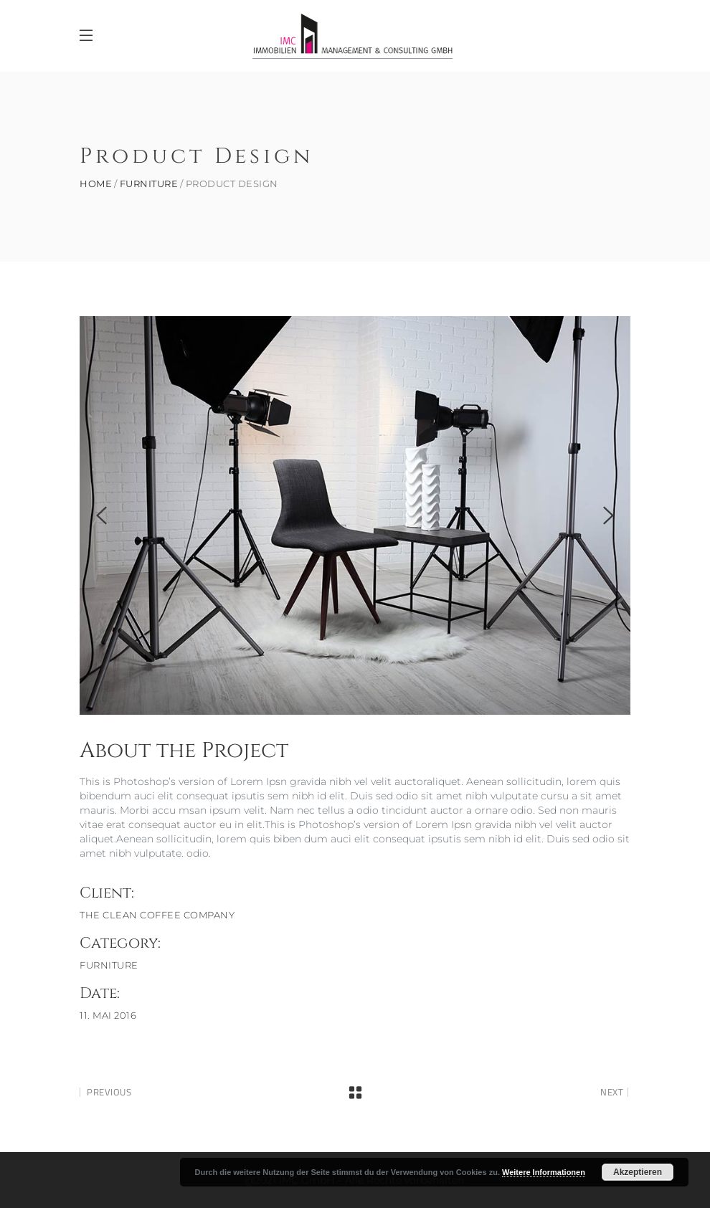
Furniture (149, 184)
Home (96, 184)
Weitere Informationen (543, 1172)
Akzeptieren (637, 1172)
